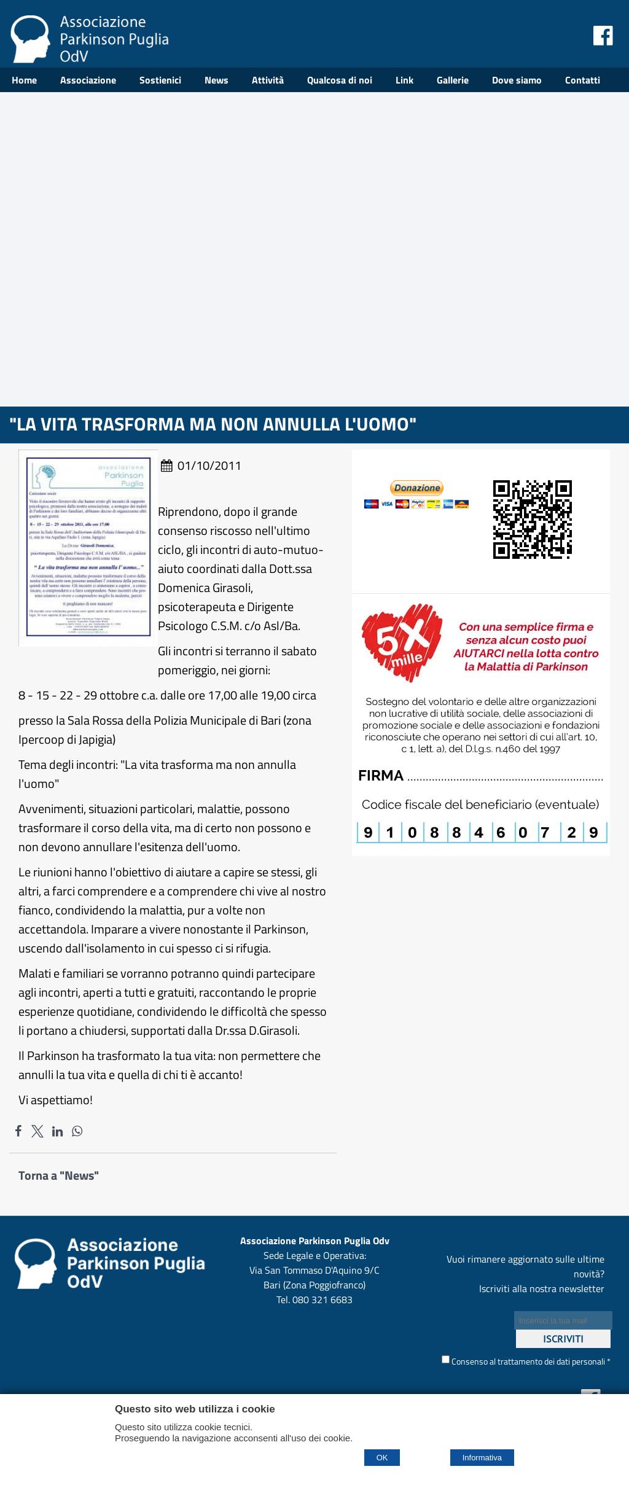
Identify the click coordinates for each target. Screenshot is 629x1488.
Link (404, 79)
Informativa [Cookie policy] (482, 1457)
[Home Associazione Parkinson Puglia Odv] (89, 59)
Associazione (88, 79)
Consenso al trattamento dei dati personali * (526, 1361)
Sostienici (160, 79)
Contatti (582, 79)
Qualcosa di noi (339, 79)
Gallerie (453, 79)
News (217, 79)
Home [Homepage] (24, 79)
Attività (268, 79)
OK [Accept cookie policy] (382, 1457)
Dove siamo (517, 79)
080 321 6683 (322, 1299)
